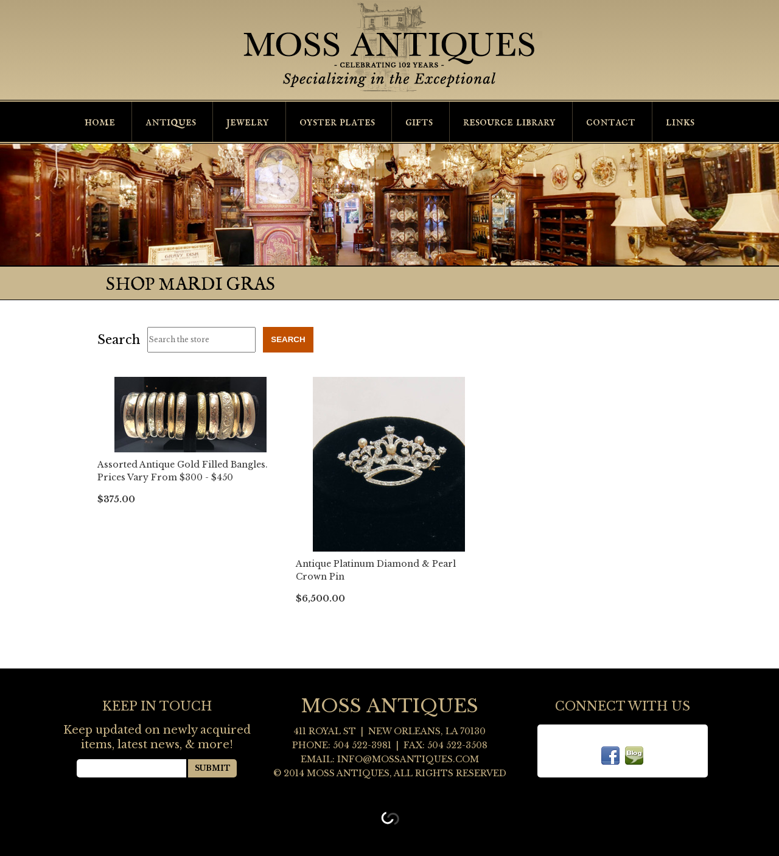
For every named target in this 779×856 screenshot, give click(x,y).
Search (118, 339)
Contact (610, 121)
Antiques (170, 121)
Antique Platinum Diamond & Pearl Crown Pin (376, 570)
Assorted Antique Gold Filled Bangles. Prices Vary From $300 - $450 (182, 471)
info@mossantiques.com (408, 759)
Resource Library (509, 121)
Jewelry (247, 121)
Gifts (419, 121)
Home (100, 121)
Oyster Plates (337, 121)
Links (680, 121)
